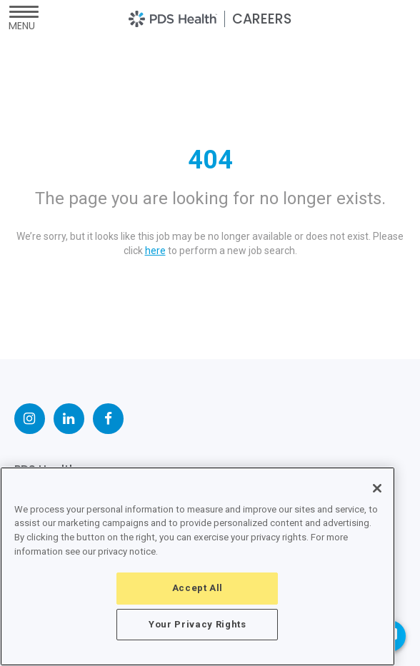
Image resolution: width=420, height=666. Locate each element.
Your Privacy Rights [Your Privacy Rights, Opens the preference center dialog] (197, 624)
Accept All (198, 587)
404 (210, 160)
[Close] (377, 488)
